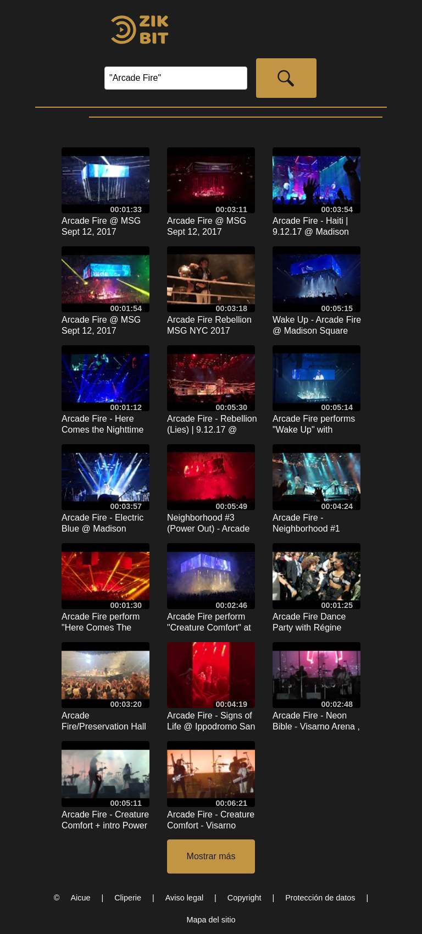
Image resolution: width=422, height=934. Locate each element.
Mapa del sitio (211, 919)
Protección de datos (320, 897)
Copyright (244, 897)
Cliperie (127, 897)
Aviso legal (184, 897)
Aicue (80, 897)
